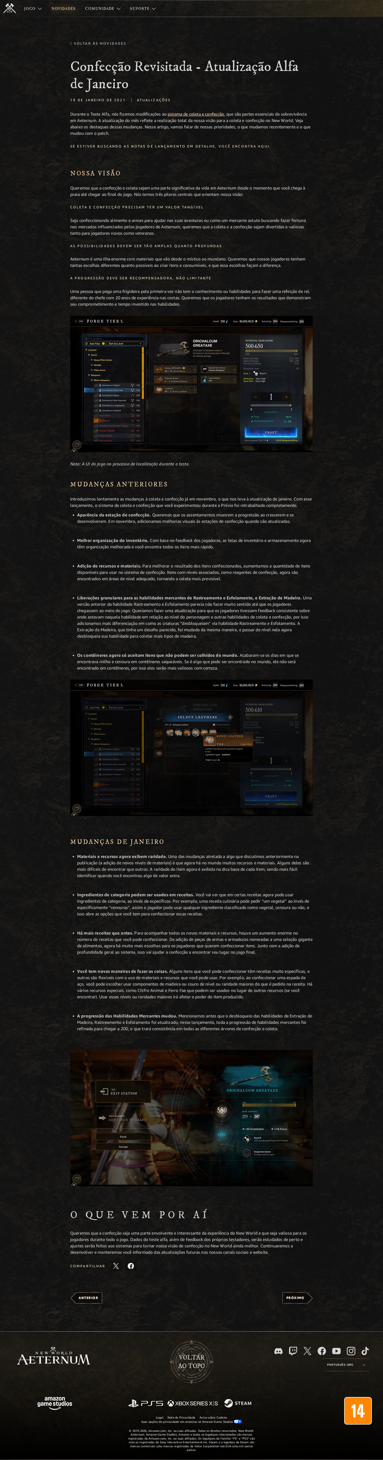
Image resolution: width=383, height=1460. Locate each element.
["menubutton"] (33, 8)
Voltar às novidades (100, 43)
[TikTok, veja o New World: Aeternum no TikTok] (365, 1351)
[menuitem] (33, 8)
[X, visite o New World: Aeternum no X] (307, 1351)
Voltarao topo (191, 1362)
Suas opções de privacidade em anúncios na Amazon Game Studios (191, 1421)
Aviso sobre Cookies (213, 1417)
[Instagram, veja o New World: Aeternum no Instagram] (351, 1351)
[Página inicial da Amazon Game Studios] (55, 1404)
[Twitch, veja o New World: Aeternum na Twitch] (293, 1351)
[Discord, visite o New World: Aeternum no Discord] (278, 1351)
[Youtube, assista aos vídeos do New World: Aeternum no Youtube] (336, 1351)
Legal (159, 1417)
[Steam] (238, 1404)
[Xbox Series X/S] (192, 1404)
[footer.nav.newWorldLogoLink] (53, 1356)
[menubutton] (346, 1365)
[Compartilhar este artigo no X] (116, 1266)
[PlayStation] (145, 1404)
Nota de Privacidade (181, 1417)
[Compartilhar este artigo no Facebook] (131, 1266)
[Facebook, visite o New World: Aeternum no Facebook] (322, 1351)
